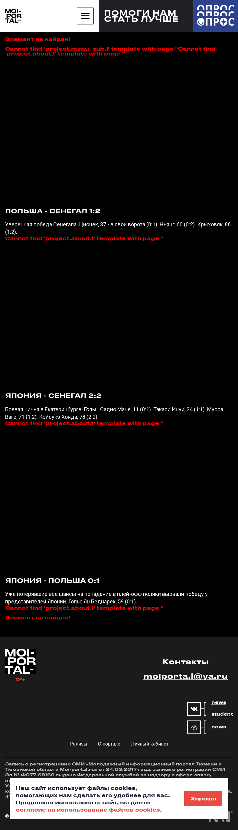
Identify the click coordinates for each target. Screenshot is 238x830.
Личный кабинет (149, 744)
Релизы (78, 744)
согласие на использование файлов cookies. (89, 809)
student (222, 714)
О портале (109, 744)
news (218, 702)
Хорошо (203, 798)
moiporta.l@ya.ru (185, 675)
